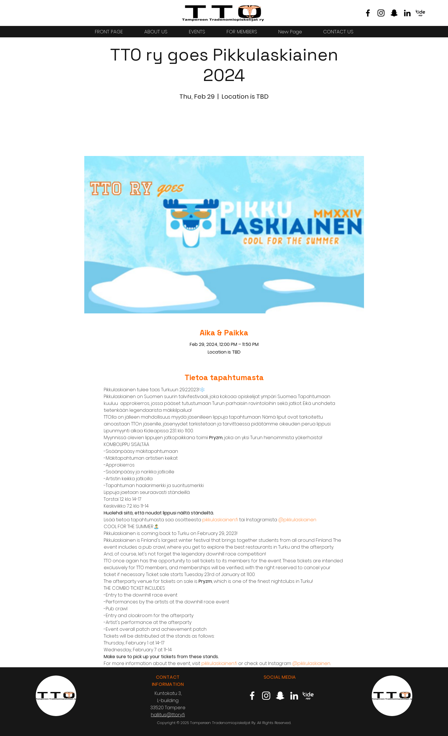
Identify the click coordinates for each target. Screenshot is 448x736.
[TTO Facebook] (368, 13)
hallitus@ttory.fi (168, 714)
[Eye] (223, 13)
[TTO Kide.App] (420, 13)
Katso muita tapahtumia (224, 129)
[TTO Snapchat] (394, 13)
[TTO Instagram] (381, 13)
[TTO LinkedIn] (407, 13)
